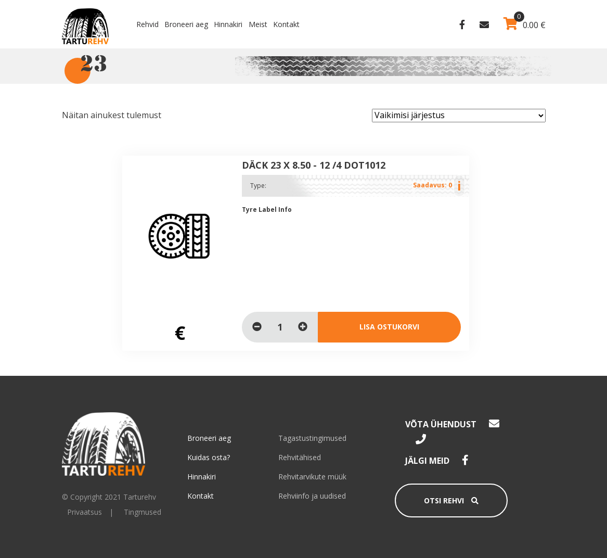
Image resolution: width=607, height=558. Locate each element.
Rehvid (147, 24)
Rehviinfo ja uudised (312, 496)
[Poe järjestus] (459, 115)
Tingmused (142, 512)
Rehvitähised (299, 457)
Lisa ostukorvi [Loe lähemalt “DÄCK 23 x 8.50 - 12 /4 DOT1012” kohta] (389, 327)
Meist (258, 24)
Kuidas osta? (208, 457)
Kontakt (286, 24)
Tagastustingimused (312, 438)
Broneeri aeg (186, 24)
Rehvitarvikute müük (312, 476)
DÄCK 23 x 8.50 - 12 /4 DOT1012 (313, 165)
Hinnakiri (228, 24)
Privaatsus (84, 512)
